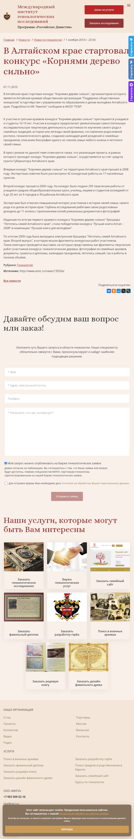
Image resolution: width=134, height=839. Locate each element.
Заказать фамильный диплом (23, 633)
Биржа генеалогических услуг (67, 583)
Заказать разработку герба (67, 633)
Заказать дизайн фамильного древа (88, 683)
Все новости (12, 281)
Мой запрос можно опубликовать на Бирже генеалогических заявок (53, 463)
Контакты (82, 736)
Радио (7, 743)
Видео (7, 736)
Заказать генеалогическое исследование (24, 583)
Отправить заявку (67, 496)
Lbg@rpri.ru (11, 804)
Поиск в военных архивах (110, 633)
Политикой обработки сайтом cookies (84, 813)
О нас (7, 717)
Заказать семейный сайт (110, 582)
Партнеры (83, 717)
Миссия (81, 724)
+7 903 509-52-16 (14, 796)
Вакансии (82, 730)
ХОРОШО (67, 829)
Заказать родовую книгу (45, 683)
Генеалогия (25, 265)
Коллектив (10, 730)
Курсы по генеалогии (89, 782)
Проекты (9, 724)
